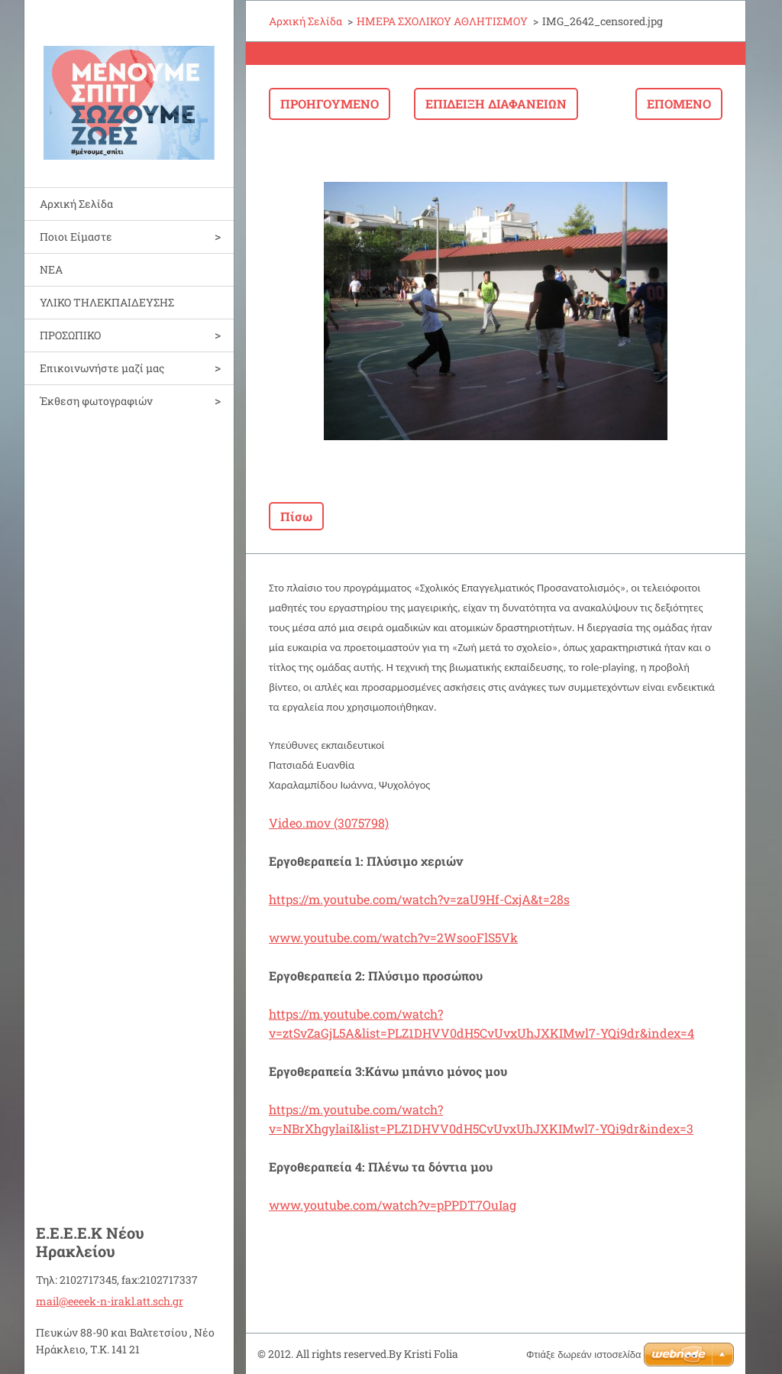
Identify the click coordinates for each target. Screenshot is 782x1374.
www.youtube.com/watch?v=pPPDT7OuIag (392, 1205)
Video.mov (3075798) (329, 823)
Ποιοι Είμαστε (76, 236)
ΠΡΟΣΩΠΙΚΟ (70, 335)
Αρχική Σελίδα (76, 203)
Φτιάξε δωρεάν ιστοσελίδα (583, 1354)
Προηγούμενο (329, 104)
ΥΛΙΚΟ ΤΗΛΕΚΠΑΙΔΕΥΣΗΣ (107, 302)
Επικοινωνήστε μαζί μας (102, 368)
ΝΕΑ (51, 269)
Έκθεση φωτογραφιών (96, 401)
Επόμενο (679, 104)
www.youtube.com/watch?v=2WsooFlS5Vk (393, 937)
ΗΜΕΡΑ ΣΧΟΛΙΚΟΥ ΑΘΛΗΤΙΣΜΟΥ (442, 21)
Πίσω (296, 516)
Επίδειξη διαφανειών (496, 104)
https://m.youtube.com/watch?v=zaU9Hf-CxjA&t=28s (419, 899)
